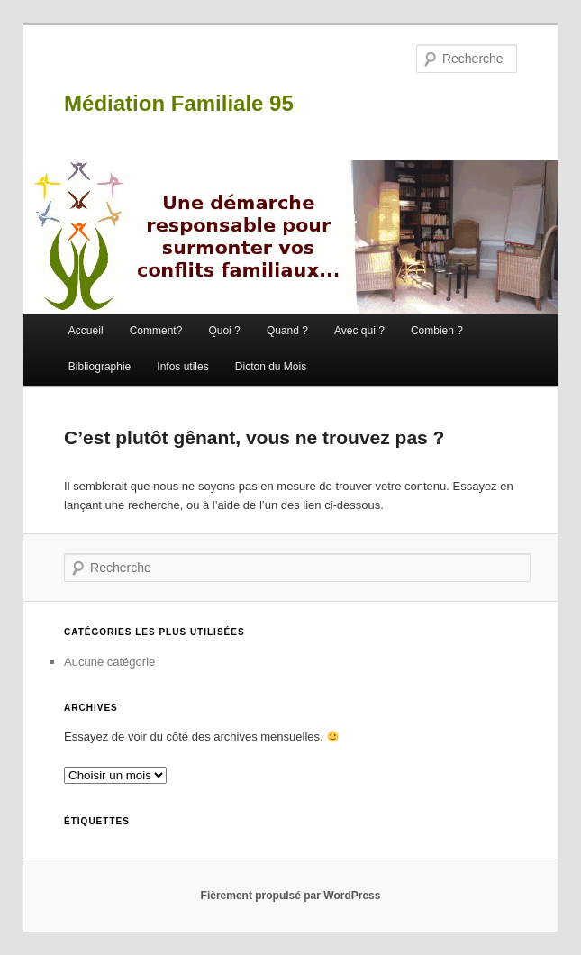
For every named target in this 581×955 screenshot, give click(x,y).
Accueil (86, 330)
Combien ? (437, 330)
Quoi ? (224, 330)
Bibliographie (99, 366)
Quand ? (287, 330)
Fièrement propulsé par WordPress (291, 895)
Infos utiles (182, 366)
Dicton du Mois (270, 366)
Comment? (156, 330)
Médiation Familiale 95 (179, 103)
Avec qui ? (359, 330)
